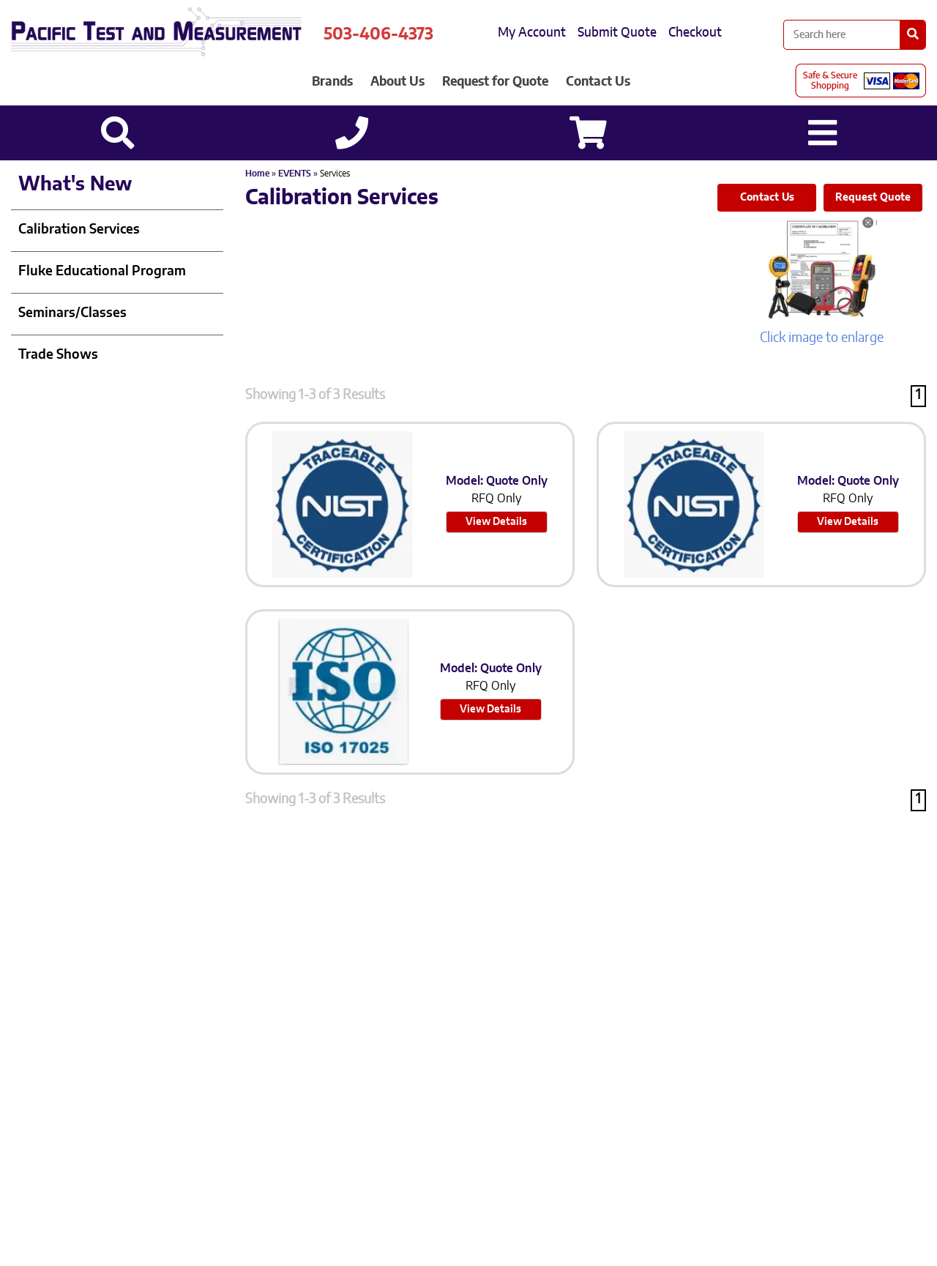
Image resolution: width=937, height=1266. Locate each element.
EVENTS (294, 173)
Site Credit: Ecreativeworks (542, 1092)
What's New (75, 184)
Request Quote (873, 198)
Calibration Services (79, 230)
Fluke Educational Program (102, 271)
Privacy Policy (358, 1092)
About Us (397, 81)
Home (257, 173)
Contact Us (598, 81)
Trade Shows (58, 355)
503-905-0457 (485, 1060)
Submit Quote (617, 32)
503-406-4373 (378, 34)
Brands (332, 81)
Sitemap (432, 1092)
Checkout (695, 32)
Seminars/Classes (72, 313)
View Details (496, 522)
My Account (532, 32)
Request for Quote (495, 81)
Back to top (468, 1243)
